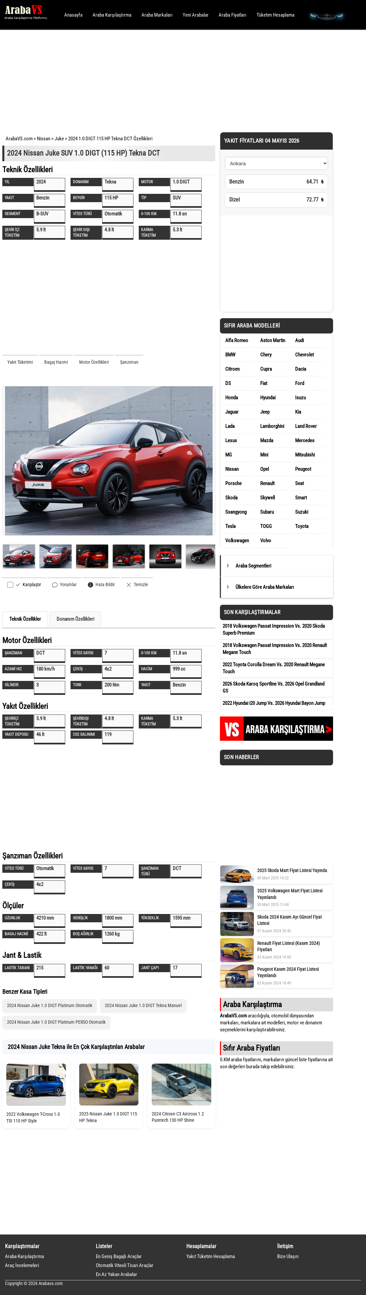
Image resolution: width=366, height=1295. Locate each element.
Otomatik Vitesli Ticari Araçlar (124, 1265)
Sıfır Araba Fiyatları (251, 1048)
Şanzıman (129, 362)
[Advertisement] (174, 79)
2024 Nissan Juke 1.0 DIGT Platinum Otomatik (49, 1005)
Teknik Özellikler (25, 619)
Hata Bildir (101, 584)
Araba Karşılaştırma (111, 15)
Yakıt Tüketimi (20, 362)
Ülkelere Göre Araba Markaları (265, 587)
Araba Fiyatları (233, 15)
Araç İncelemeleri (22, 1265)
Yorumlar (64, 584)
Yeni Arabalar (196, 15)
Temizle (137, 584)
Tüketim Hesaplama (275, 15)
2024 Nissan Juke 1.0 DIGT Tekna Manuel (143, 1005)
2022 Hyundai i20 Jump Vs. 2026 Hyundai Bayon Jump (274, 703)
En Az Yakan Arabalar (116, 1274)
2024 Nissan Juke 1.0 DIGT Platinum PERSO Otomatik (56, 1022)
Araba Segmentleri (253, 566)
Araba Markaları (157, 15)
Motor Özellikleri (94, 362)
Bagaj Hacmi (56, 362)
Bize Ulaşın (287, 1256)
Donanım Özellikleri (75, 619)
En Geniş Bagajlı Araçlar (119, 1256)
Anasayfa (73, 15)
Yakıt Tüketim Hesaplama (210, 1256)
